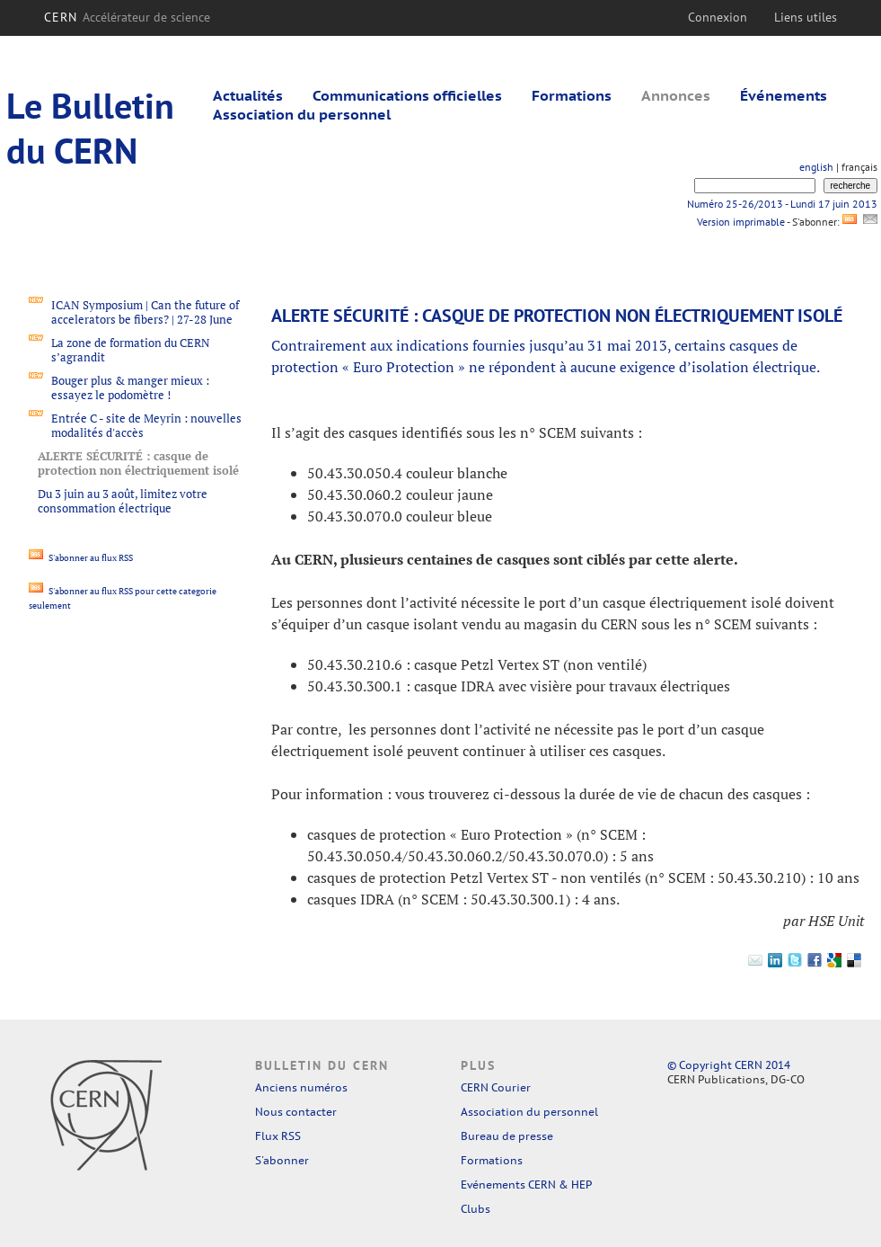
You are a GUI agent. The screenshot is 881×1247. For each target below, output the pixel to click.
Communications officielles (407, 95)
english (816, 167)
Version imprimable (740, 221)
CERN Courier (496, 1087)
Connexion (717, 17)
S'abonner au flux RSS (81, 558)
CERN (127, 17)
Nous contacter (296, 1111)
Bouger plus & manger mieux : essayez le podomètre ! (130, 387)
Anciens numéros (301, 1087)
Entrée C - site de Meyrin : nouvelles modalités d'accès (146, 425)
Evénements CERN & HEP (526, 1184)
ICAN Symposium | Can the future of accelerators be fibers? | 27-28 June (145, 312)
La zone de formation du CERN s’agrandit (130, 349)
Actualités (248, 95)
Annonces (675, 95)
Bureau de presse (507, 1136)
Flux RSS (278, 1136)
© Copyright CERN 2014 (728, 1065)
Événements (783, 95)
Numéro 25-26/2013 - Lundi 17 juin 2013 (782, 203)
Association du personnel (302, 114)
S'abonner (282, 1160)
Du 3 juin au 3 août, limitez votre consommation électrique (122, 500)
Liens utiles (805, 17)
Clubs (475, 1209)
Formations (572, 95)
